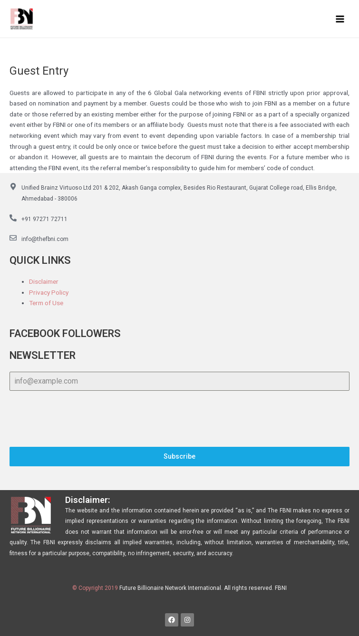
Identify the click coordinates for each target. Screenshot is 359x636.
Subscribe (179, 457)
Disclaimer (43, 281)
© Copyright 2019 (95, 588)
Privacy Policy (48, 292)
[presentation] (179, 419)
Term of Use (46, 303)
